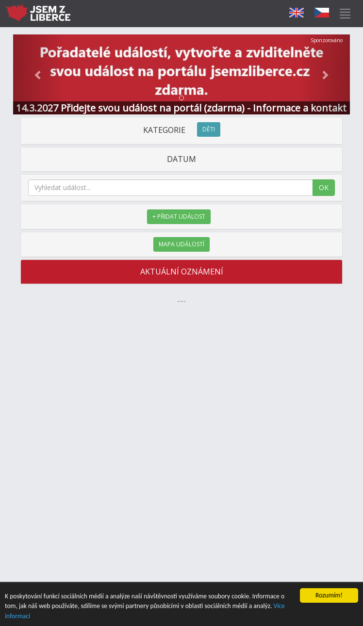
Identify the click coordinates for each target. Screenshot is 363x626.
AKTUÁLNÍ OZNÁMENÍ (181, 271)
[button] (38, 74)
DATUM (181, 159)
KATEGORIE (181, 130)
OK (324, 187)
